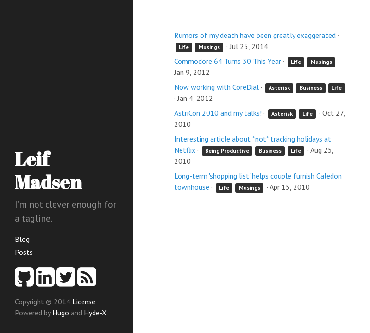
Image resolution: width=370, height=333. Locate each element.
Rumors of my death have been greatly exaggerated (255, 35)
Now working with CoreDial (216, 87)
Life (184, 46)
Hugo (60, 312)
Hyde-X (95, 312)
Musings (209, 46)
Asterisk (279, 87)
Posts (24, 252)
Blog (22, 239)
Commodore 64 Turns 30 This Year (227, 61)
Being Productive (227, 150)
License (83, 301)
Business (311, 87)
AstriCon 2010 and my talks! (218, 112)
